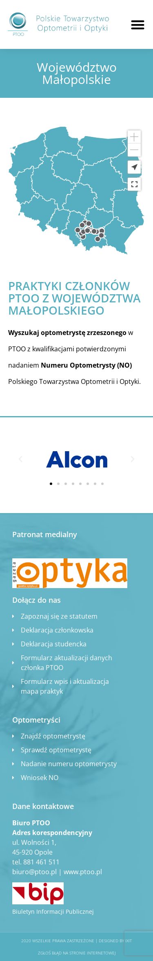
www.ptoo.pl (83, 871)
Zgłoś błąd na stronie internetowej (76, 953)
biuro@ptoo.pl (34, 871)
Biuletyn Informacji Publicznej (53, 911)
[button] (138, 24)
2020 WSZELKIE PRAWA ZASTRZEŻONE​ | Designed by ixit (76, 940)
